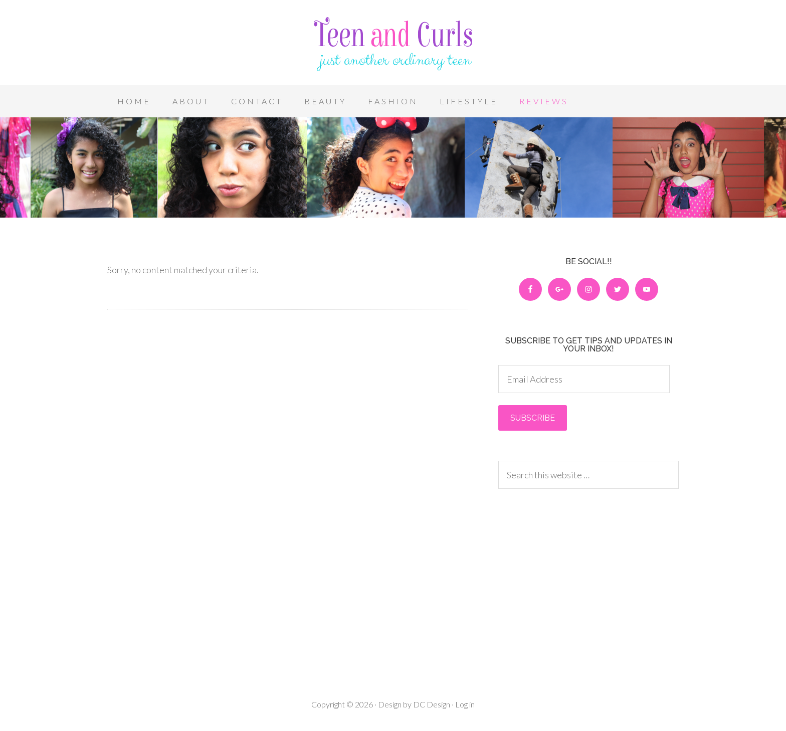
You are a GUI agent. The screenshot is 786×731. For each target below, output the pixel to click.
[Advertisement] (588, 581)
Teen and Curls (393, 45)
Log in (465, 704)
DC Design (431, 704)
